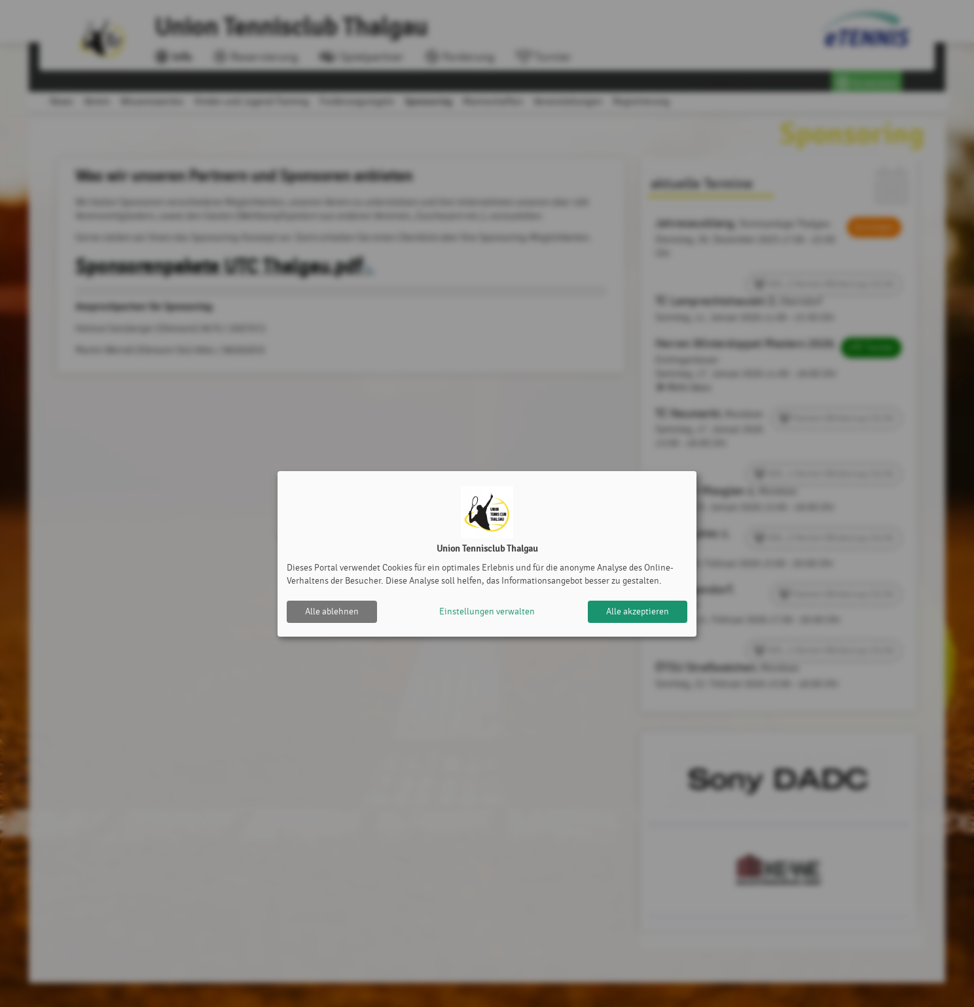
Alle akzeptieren (637, 611)
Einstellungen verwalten (487, 611)
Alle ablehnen (332, 611)
